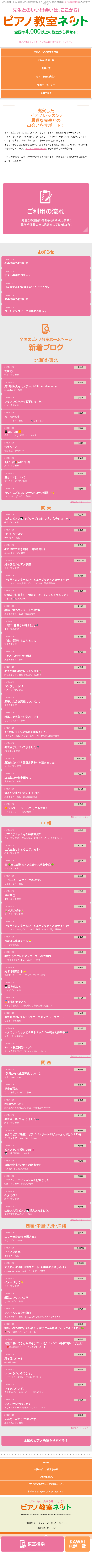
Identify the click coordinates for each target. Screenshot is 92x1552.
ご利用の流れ (46, 1477)
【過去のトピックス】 (80, 502)
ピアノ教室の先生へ (46, 1484)
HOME (46, 1462)
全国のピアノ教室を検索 (46, 1469)
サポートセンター (46, 1491)
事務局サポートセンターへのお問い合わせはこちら (47, 1523)
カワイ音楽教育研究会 (71, 2)
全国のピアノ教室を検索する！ (46, 1440)
